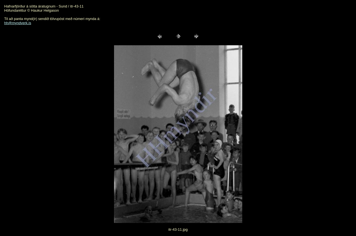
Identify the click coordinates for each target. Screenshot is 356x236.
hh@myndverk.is (17, 23)
